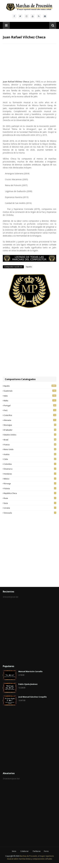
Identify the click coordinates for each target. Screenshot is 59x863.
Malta (30, 400)
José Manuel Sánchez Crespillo (32, 697)
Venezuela (30, 513)
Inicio (14, 851)
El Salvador (30, 430)
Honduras (30, 473)
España (29, 267)
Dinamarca (30, 469)
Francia (30, 444)
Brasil (30, 439)
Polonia (30, 488)
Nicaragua (30, 425)
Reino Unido (30, 449)
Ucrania (30, 508)
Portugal (30, 405)
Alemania (30, 420)
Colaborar (24, 851)
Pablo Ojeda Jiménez (28, 684)
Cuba (30, 459)
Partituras (36, 851)
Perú (30, 410)
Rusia (30, 498)
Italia (30, 395)
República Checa (30, 493)
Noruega (30, 483)
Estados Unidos (30, 434)
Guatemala (30, 391)
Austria (30, 454)
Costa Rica (30, 415)
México (30, 478)
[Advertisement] (29, 342)
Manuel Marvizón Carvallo (30, 671)
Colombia (30, 464)
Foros (46, 851)
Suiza (30, 503)
